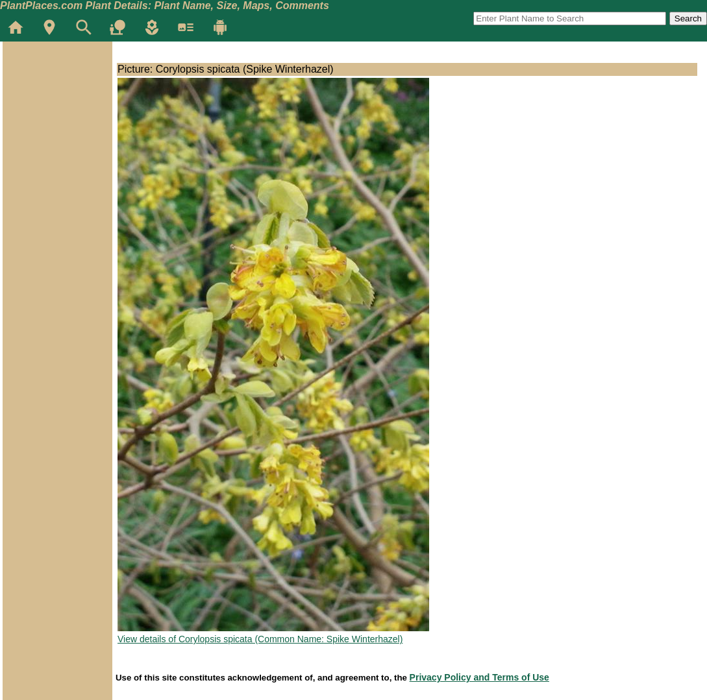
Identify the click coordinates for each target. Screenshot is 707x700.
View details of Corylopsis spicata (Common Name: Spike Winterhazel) (260, 639)
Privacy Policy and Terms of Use (479, 677)
